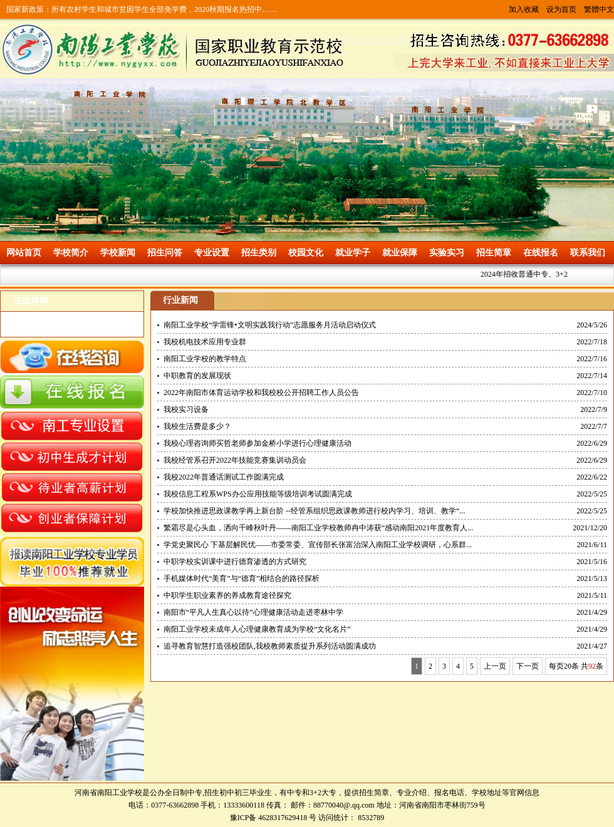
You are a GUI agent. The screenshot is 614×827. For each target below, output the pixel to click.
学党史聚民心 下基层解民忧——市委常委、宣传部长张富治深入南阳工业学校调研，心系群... (318, 544)
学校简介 (70, 252)
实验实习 (446, 252)
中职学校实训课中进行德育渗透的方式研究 (235, 561)
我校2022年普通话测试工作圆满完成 (224, 477)
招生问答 (164, 252)
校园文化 (305, 252)
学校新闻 (117, 252)
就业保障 (399, 252)
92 (592, 666)
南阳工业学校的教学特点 (205, 358)
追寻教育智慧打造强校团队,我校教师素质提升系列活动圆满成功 (270, 646)
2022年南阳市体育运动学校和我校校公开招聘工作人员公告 (261, 392)
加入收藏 (524, 9)
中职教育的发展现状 (197, 375)
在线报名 (540, 252)
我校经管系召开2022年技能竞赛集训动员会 (235, 460)
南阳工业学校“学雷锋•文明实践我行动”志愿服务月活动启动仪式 (270, 325)
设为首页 (561, 9)
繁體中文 (599, 9)
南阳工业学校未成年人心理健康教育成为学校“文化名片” (257, 629)
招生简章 (493, 252)
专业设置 (211, 252)
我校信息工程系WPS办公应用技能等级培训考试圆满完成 (258, 494)
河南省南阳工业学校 (108, 792)
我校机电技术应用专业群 (205, 341)
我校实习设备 (186, 409)
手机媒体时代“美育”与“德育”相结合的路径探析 (242, 578)
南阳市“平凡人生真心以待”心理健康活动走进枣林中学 (253, 612)
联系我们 (587, 252)
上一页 (495, 666)
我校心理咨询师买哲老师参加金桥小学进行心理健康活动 (257, 443)
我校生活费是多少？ (197, 426)
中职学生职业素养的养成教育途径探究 (227, 595)
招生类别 (258, 252)
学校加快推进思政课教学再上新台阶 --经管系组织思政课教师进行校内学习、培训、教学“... (314, 510)
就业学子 (352, 252)
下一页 (527, 666)
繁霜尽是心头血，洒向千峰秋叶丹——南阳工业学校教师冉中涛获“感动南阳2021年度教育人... (318, 527)
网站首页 (23, 252)
